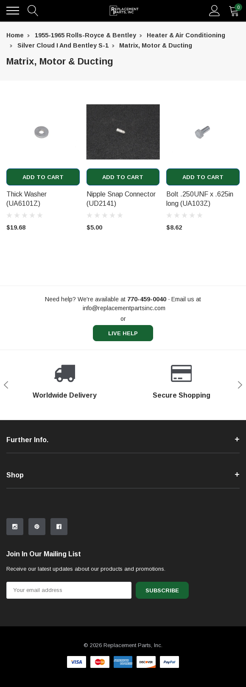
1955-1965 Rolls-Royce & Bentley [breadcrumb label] (85, 35)
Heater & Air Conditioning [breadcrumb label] (186, 35)
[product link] (43, 132)
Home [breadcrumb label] (15, 35)
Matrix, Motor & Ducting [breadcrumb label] (155, 45)
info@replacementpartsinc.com (124, 308)
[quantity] (234, 10)
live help (123, 333)
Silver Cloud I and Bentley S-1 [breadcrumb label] (63, 45)
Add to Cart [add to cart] (43, 177)
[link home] (124, 11)
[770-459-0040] (146, 299)
